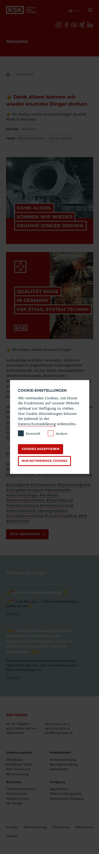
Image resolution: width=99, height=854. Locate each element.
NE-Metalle (14, 803)
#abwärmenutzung (22, 505)
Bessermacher (31, 138)
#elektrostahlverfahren (25, 499)
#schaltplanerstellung (24, 515)
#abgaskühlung (59, 499)
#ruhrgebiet (16, 489)
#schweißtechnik (21, 510)
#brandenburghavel (73, 484)
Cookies (12, 836)
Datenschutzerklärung (37, 423)
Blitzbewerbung (17, 774)
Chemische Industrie (21, 789)
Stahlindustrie (16, 794)
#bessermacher (58, 489)
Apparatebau (59, 789)
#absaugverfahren (52, 510)
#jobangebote (17, 484)
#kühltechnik (18, 520)
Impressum (61, 827)
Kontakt (12, 827)
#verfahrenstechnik (57, 505)
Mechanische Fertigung (66, 798)
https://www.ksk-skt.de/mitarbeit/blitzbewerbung (49, 474)
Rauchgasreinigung (63, 764)
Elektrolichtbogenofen (66, 794)
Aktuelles (25, 74)
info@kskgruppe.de (58, 733)
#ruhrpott (35, 489)
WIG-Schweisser (18, 769)
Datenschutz (84, 827)
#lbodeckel (48, 494)
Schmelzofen (59, 769)
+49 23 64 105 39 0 (56, 724)
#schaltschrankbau (60, 515)
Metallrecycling (17, 798)
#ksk (82, 515)
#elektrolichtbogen (22, 494)
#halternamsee (43, 484)
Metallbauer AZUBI (19, 764)
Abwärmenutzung (63, 759)
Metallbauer (60, 138)
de (70, 11)
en (77, 11)
